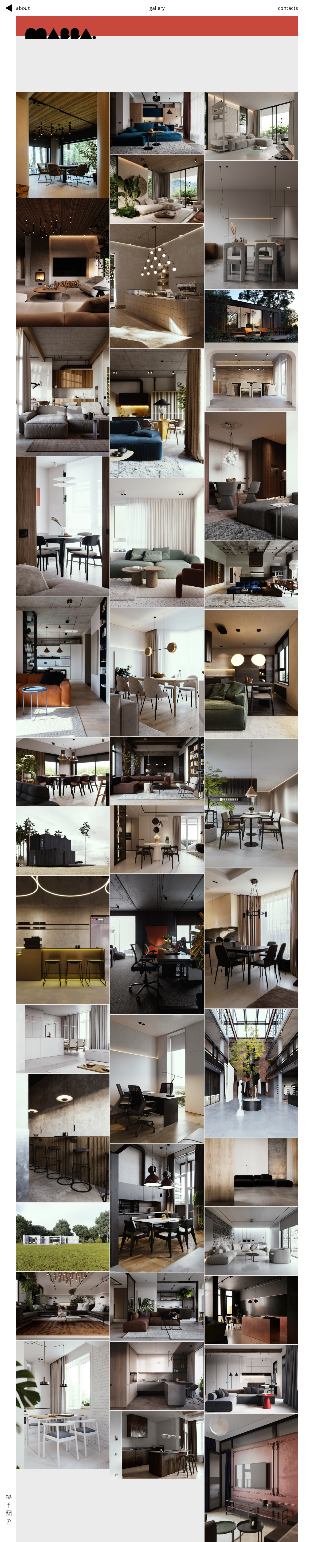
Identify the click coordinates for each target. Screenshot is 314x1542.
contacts (288, 8)
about (23, 8)
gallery (157, 8)
